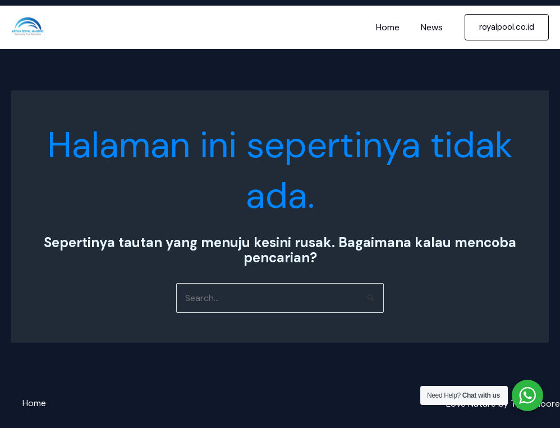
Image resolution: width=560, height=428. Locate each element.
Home (393, 27)
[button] (507, 27)
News (433, 27)
